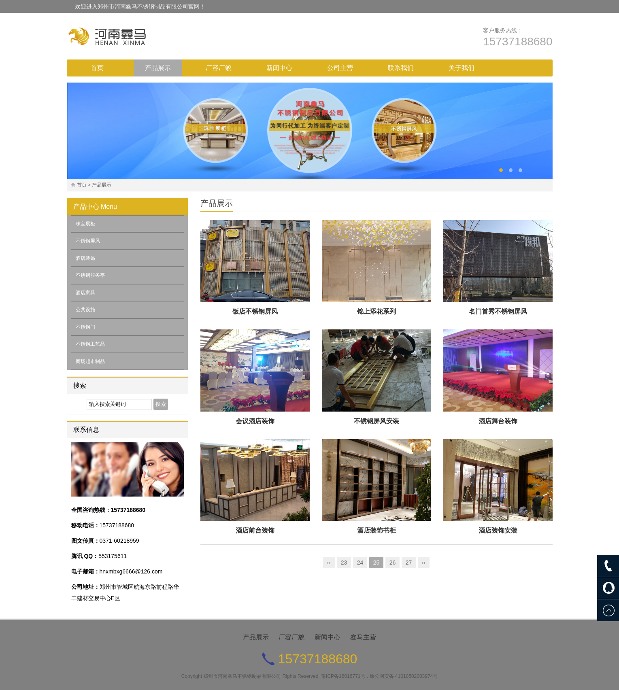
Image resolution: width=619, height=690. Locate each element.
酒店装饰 (85, 258)
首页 (97, 67)
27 (409, 562)
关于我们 (461, 67)
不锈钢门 (85, 327)
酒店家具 (85, 292)
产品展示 (158, 67)
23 (344, 562)
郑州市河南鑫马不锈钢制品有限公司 (242, 676)
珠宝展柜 (85, 224)
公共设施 (85, 309)
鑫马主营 (363, 637)
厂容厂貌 (219, 67)
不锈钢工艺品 (90, 344)
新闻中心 (279, 67)
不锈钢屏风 (88, 241)
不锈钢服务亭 (90, 275)
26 (392, 562)
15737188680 (517, 41)
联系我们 (401, 67)
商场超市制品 (90, 361)
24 (360, 562)
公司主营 (340, 67)
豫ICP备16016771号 (343, 676)
